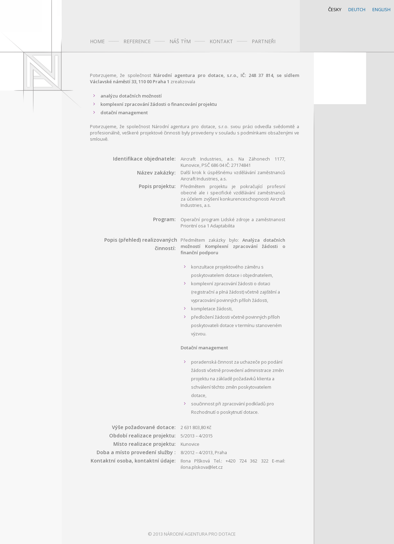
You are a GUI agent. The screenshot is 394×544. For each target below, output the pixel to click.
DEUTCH (356, 9)
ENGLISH (381, 9)
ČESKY (334, 9)
